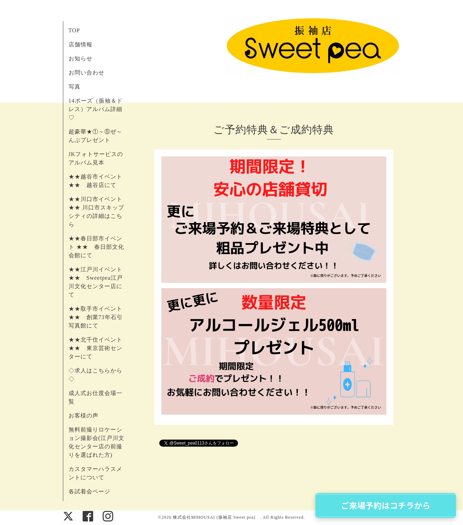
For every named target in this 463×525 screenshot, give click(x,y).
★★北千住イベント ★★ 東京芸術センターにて (95, 348)
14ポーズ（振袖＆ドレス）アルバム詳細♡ (96, 109)
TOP (74, 30)
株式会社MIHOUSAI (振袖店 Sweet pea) (216, 517)
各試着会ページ (89, 491)
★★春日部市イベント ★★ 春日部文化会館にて (96, 246)
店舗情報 (80, 44)
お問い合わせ (86, 73)
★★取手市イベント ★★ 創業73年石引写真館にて (96, 317)
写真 (75, 87)
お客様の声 (83, 416)
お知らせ (80, 58)
